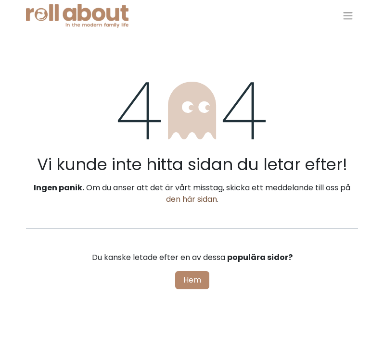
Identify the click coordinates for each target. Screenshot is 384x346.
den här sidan (191, 199)
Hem (192, 279)
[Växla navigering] (348, 16)
